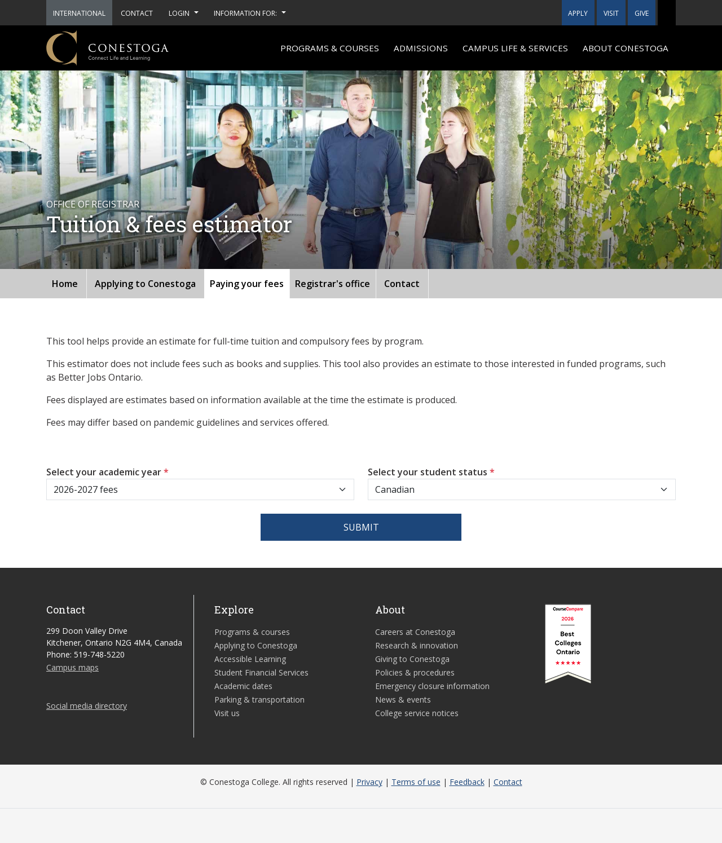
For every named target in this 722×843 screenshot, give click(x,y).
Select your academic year (107, 472)
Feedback (467, 781)
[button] (667, 12)
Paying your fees (247, 283)
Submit (361, 527)
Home (65, 283)
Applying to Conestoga (145, 283)
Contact (402, 283)
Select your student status (431, 472)
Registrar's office (332, 283)
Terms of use (416, 781)
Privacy (369, 781)
